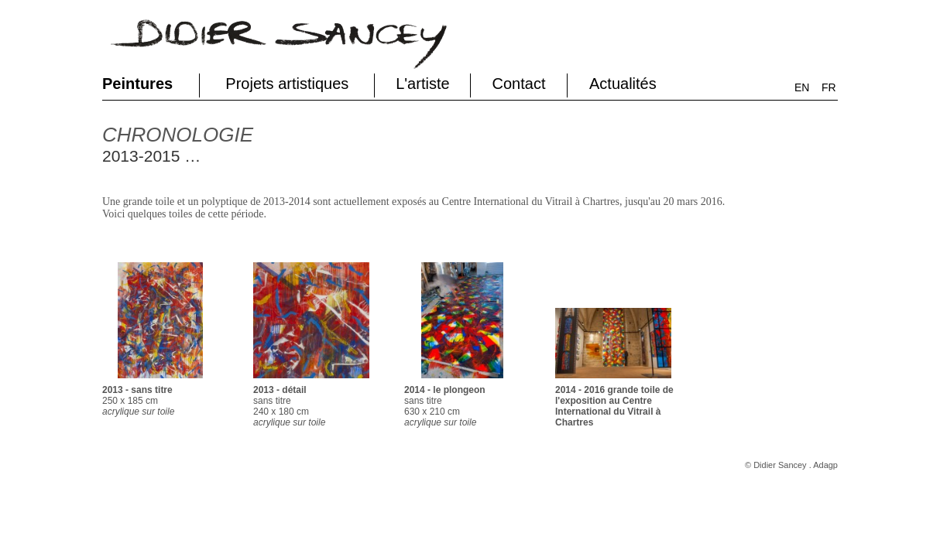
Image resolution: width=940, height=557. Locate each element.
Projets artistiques (286, 83)
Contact (519, 83)
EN (801, 87)
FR (829, 87)
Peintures (137, 83)
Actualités (623, 83)
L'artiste (422, 83)
